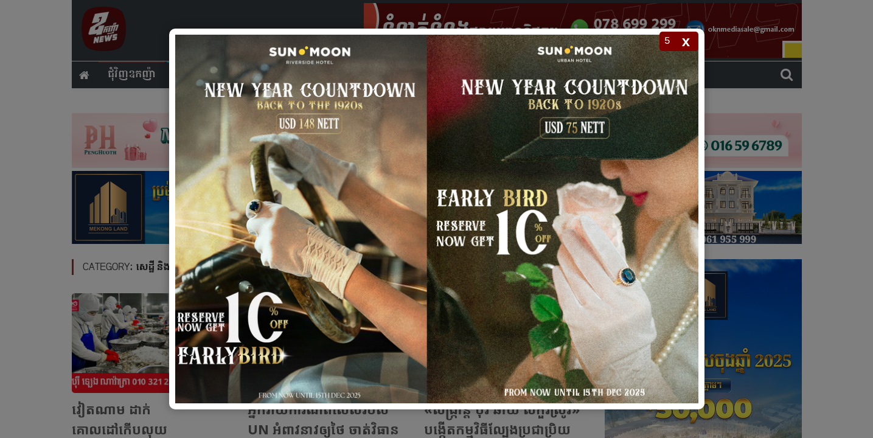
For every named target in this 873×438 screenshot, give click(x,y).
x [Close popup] (686, 41)
